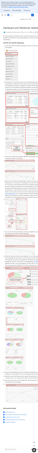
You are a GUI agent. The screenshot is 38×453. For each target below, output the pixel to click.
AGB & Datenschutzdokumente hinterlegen (15, 414)
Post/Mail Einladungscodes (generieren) (15, 419)
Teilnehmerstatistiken (10, 422)
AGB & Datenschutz (10, 412)
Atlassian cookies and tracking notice (18, 7)
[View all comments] (34, 442)
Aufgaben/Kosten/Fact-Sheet (12, 417)
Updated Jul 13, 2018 (25, 19)
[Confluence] (8, 15)
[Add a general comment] (11, 449)
